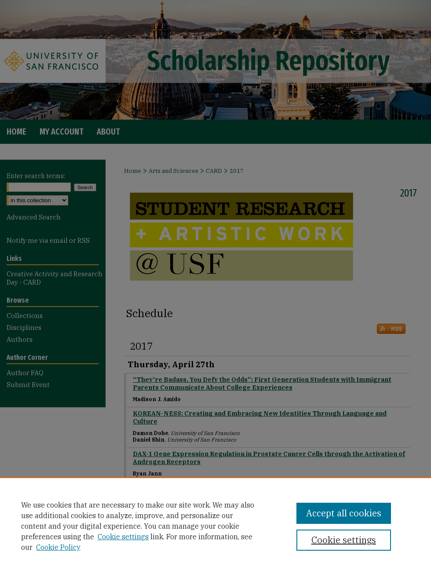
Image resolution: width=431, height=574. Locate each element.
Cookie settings (123, 536)
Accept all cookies (343, 513)
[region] (215, 525)
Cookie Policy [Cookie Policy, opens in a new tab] (58, 547)
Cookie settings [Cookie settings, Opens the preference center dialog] (343, 540)
